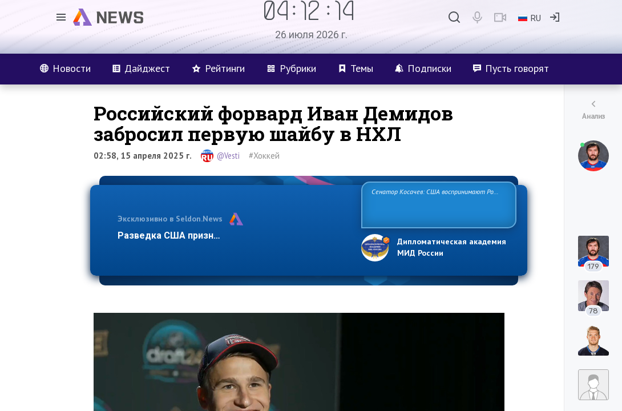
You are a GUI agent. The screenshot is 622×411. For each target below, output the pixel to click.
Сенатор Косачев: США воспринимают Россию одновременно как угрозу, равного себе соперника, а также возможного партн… (438, 204)
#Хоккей (264, 155)
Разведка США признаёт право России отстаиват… (233, 235)
